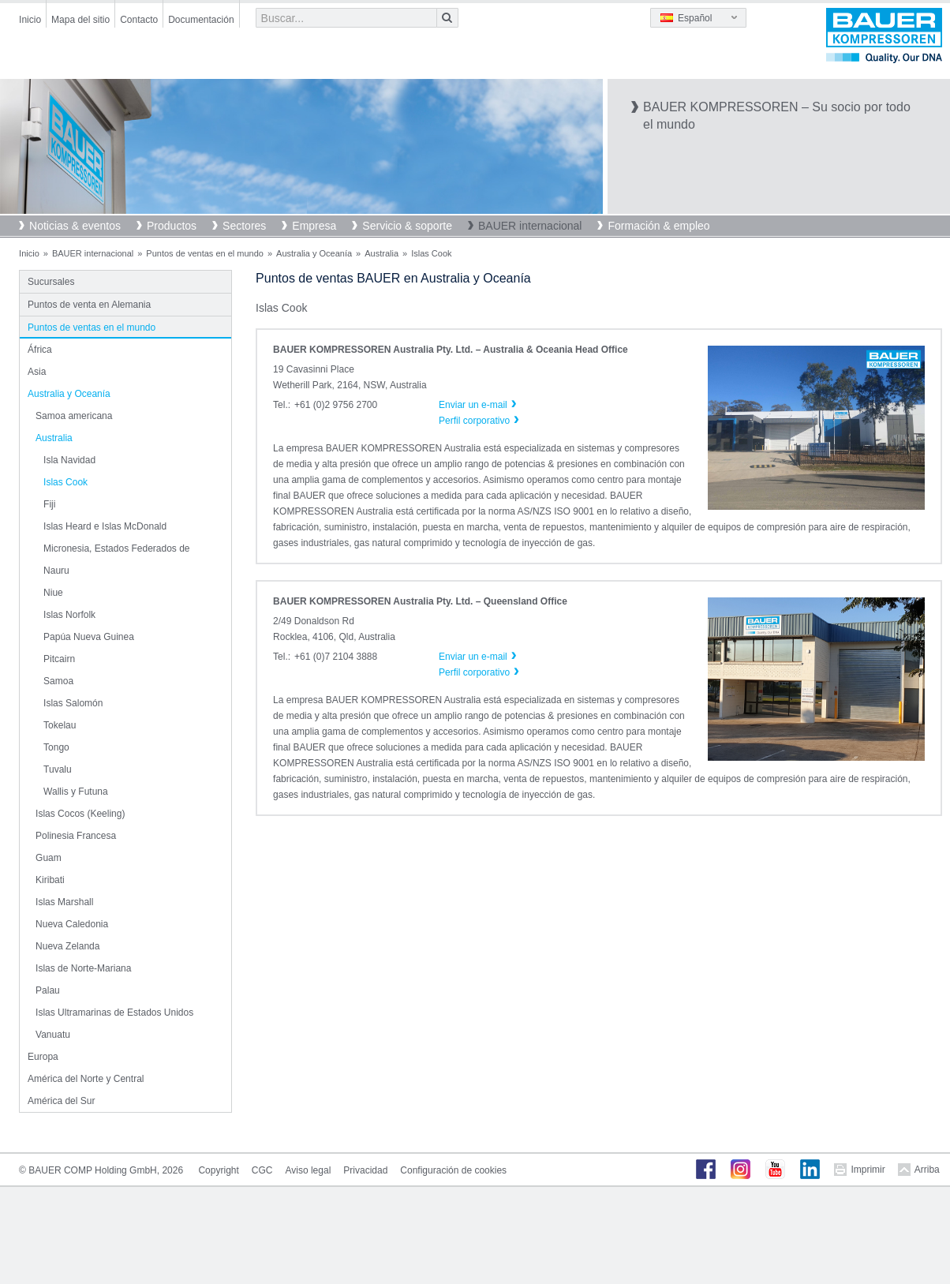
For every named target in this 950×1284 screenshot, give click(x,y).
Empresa (314, 225)
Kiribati (50, 879)
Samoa (58, 681)
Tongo (56, 747)
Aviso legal (308, 1170)
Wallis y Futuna (75, 791)
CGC (262, 1170)
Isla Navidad (69, 460)
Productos (171, 225)
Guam (49, 857)
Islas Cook (65, 482)
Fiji (49, 504)
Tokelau (59, 725)
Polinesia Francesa (76, 835)
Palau (48, 990)
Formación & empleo (658, 225)
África (40, 349)
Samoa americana (74, 415)
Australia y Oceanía (314, 253)
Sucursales (51, 281)
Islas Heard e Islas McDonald (104, 526)
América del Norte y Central (86, 1078)
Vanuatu (53, 1034)
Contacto (139, 19)
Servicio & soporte (407, 225)
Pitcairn (59, 658)
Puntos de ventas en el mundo (205, 253)
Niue (53, 592)
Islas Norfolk (69, 614)
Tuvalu (57, 769)
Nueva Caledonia (72, 924)
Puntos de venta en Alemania (89, 304)
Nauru (56, 570)
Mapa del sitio (80, 19)
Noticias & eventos (75, 225)
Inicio (30, 19)
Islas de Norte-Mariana (83, 968)
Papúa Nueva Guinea (88, 636)
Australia (381, 253)
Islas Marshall (64, 902)
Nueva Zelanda (67, 946)
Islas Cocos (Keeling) (80, 813)
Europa (43, 1056)
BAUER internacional (530, 225)
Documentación (201, 19)
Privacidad (365, 1170)
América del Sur (61, 1100)
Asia (37, 371)
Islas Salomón (73, 703)
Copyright (218, 1170)
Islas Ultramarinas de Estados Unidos (114, 1012)
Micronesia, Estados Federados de (116, 548)
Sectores (244, 225)
